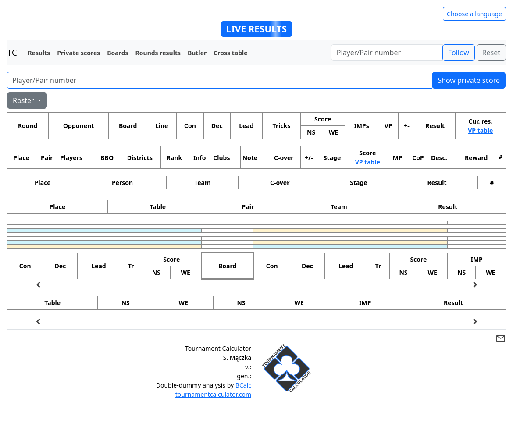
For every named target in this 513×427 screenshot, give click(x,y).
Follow (458, 52)
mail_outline (500, 338)
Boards (117, 53)
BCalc (243, 385)
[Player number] (387, 52)
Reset (491, 52)
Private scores (78, 53)
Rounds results (158, 53)
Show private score (469, 80)
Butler (197, 53)
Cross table (230, 53)
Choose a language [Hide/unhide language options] (474, 14)
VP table (480, 130)
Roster (24, 100)
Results (39, 53)
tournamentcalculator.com (213, 394)
